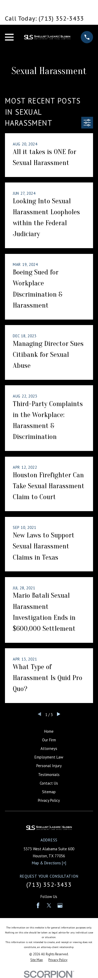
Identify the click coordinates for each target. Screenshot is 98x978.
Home (49, 731)
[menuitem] (36, 960)
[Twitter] (49, 905)
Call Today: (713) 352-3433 (44, 18)
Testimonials (49, 774)
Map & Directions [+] (49, 862)
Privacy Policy (49, 800)
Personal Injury (49, 765)
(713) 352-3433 (49, 885)
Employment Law (48, 757)
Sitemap (49, 791)
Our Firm (49, 739)
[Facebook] (38, 905)
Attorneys (49, 748)
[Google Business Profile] (60, 905)
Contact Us (49, 783)
